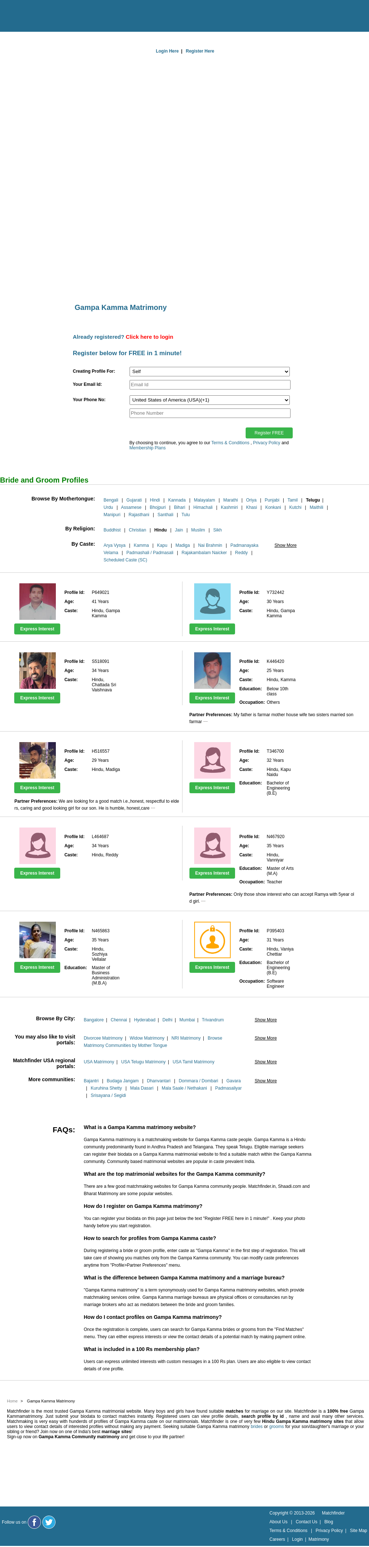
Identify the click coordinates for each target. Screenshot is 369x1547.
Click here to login (149, 337)
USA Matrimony (99, 1061)
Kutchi (295, 507)
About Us (278, 1521)
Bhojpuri (158, 507)
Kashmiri (229, 507)
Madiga (183, 545)
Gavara (233, 1080)
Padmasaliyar (228, 1088)
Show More (285, 545)
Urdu (108, 507)
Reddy (241, 552)
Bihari (179, 507)
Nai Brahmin (210, 545)
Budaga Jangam (123, 1080)
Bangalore (94, 1019)
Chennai (119, 1019)
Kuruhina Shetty (106, 1088)
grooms (276, 1426)
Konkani (273, 507)
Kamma (141, 545)
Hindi (155, 500)
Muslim (198, 530)
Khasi (251, 507)
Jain (179, 530)
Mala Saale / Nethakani (184, 1088)
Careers (277, 1539)
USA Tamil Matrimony (193, 1061)
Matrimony (318, 1539)
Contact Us (306, 1521)
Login (297, 1539)
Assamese (131, 507)
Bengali (111, 500)
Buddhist (112, 530)
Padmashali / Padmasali (149, 552)
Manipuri (112, 514)
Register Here (200, 51)
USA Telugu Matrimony (143, 1061)
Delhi (167, 1019)
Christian (137, 530)
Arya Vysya (115, 545)
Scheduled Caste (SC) (125, 560)
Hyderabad (144, 1019)
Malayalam (204, 500)
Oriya (251, 500)
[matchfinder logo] (36, 16)
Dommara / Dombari (198, 1080)
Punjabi (272, 500)
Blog (328, 1521)
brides (257, 1426)
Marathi (230, 500)
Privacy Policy (266, 442)
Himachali (203, 507)
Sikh (217, 530)
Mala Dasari (141, 1088)
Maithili (316, 507)
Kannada (177, 500)
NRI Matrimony (186, 1038)
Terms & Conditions (230, 442)
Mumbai (187, 1019)
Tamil (293, 500)
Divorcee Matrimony (103, 1038)
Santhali (165, 514)
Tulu (185, 514)
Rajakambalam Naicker (204, 552)
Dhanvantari (158, 1080)
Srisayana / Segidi (108, 1095)
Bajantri (91, 1080)
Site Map (358, 1530)
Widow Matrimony (147, 1038)
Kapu (162, 545)
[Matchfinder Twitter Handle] (48, 1522)
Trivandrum (213, 1019)
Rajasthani (138, 514)
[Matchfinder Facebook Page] (34, 1522)
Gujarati (134, 500)
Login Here (167, 51)
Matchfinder (333, 1513)
